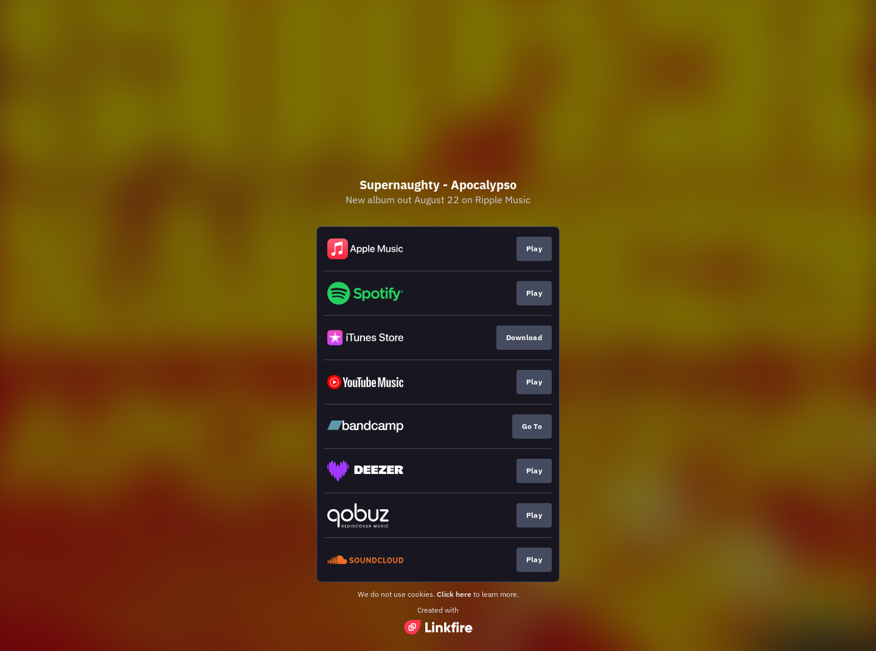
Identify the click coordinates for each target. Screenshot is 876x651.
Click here (454, 594)
